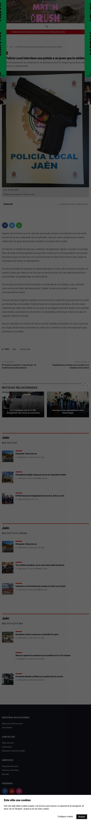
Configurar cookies (65, 816)
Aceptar (81, 816)
